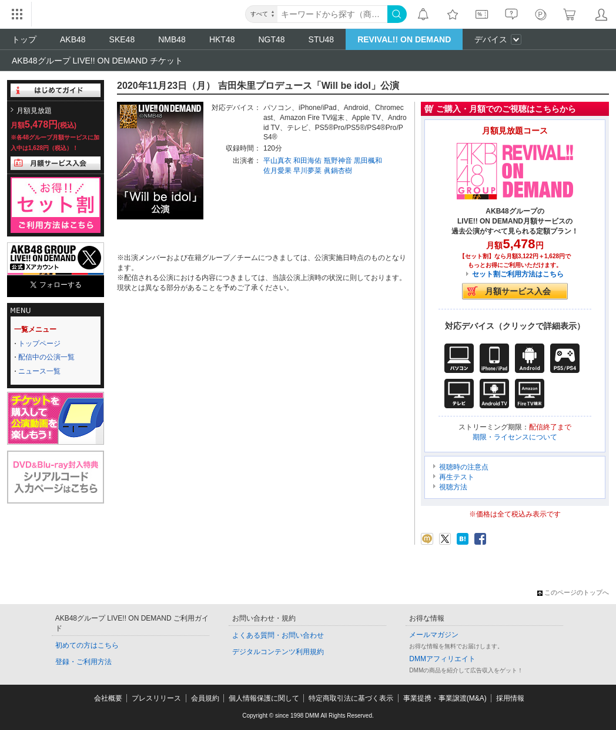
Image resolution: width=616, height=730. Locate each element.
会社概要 (108, 698)
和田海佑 (307, 160)
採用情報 (510, 698)
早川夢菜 (307, 170)
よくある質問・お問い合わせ (278, 635)
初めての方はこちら (87, 645)
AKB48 (73, 39)
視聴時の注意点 (463, 467)
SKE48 (122, 39)
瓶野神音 (338, 160)
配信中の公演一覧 (46, 357)
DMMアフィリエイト (442, 659)
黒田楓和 (368, 160)
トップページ (39, 343)
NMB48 (172, 39)
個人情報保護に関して (264, 698)
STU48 (321, 39)
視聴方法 (453, 487)
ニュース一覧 (39, 371)
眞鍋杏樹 (338, 170)
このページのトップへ (573, 592)
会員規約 (205, 698)
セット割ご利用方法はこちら (518, 274)
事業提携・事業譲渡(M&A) (445, 698)
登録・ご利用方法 (83, 662)
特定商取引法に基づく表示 (351, 698)
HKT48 (222, 39)
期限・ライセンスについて (515, 437)
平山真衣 (277, 160)
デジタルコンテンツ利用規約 (278, 652)
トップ (24, 39)
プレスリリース (156, 698)
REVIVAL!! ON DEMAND (404, 39)
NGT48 (271, 39)
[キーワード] (332, 14)
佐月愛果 (277, 170)
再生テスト (456, 477)
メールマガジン (433, 635)
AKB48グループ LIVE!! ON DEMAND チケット (97, 60)
